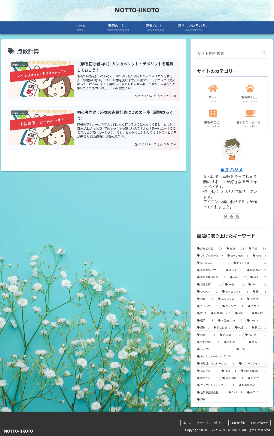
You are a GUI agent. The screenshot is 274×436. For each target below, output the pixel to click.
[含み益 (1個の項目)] (255, 334)
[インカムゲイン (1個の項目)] (252, 363)
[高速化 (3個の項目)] (234, 270)
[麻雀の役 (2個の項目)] (256, 270)
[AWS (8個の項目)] (259, 255)
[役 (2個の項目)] (259, 291)
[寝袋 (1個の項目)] (205, 299)
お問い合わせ (259, 423)
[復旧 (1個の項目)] (229, 370)
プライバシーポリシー (211, 423)
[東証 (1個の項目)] (241, 313)
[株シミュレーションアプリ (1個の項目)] (231, 356)
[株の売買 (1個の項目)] (207, 370)
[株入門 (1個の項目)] (259, 313)
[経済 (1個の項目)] (205, 320)
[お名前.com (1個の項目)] (230, 320)
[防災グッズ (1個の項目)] (230, 299)
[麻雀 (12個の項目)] (257, 248)
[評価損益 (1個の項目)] (208, 342)
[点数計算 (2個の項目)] (209, 284)
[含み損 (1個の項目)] (230, 334)
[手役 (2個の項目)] (238, 277)
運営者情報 (238, 423)
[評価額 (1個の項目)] (234, 342)
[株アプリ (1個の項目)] (256, 392)
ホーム (187, 423)
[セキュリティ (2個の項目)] (235, 291)
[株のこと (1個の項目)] (207, 378)
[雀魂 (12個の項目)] (235, 248)
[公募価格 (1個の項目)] (232, 378)
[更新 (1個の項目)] (257, 342)
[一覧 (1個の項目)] (251, 349)
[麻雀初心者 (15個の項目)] (209, 248)
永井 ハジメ (231, 169)
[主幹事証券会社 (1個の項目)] (210, 392)
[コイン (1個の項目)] (256, 320)
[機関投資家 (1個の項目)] (252, 385)
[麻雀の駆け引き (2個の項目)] (211, 277)
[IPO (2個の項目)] (257, 284)
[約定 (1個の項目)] (241, 327)
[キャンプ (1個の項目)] (232, 306)
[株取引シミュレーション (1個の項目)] (215, 363)
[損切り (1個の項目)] (259, 327)
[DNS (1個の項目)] (235, 392)
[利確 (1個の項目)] (206, 334)
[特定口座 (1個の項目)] (222, 327)
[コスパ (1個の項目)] (257, 306)
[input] (231, 53)
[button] (264, 53)
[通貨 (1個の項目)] (203, 327)
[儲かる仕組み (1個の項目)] (253, 370)
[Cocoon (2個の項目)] (207, 291)
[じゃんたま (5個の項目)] (250, 263)
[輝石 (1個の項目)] (231, 399)
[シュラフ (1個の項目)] (207, 306)
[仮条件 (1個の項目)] (257, 378)
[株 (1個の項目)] (201, 313)
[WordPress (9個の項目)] (238, 255)
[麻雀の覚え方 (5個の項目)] (209, 270)
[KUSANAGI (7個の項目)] (213, 263)
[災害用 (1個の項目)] (256, 299)
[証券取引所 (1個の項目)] (220, 313)
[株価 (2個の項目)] (234, 284)
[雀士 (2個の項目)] (258, 277)
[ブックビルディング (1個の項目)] (215, 385)
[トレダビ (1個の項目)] (214, 349)
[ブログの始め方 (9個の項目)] (210, 255)
